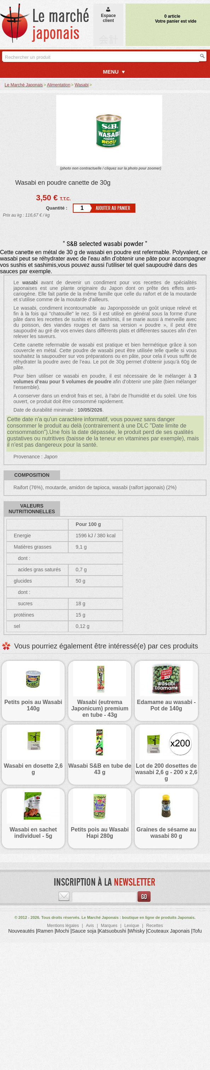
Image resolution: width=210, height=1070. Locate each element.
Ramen (45, 931)
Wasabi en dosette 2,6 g (33, 769)
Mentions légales (63, 925)
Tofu (197, 931)
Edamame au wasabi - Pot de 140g (166, 705)
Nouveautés (21, 931)
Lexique (131, 925)
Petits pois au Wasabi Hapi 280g (100, 832)
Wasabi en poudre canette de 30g (63, 182)
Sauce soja (84, 931)
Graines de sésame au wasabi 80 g (166, 832)
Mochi (62, 931)
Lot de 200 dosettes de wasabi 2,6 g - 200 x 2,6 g (166, 772)
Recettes (154, 925)
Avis (90, 925)
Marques (109, 925)
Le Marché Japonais (24, 84)
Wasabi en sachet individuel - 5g (33, 832)
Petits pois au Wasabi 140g (33, 705)
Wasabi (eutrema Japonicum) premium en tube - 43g (99, 708)
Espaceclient (108, 15)
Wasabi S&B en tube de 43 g (99, 769)
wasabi (30, 282)
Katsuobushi (112, 931)
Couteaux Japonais (168, 931)
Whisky (137, 931)
